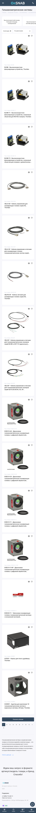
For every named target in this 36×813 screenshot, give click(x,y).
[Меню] (3, 3)
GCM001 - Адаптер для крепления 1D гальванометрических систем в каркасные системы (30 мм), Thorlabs (17, 706)
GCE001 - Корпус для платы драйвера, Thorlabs (17, 659)
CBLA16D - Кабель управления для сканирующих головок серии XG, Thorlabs (16, 205)
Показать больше (18, 719)
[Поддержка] (33, 3)
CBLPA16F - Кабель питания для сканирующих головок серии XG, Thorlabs (15, 296)
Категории (7, 31)
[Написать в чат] (32, 804)
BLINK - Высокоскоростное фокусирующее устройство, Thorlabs (16, 68)
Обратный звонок (7, 798)
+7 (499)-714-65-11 (7, 796)
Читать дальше (7, 755)
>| (3, 727)
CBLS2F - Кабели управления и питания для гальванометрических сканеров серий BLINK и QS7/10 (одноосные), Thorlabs (17, 342)
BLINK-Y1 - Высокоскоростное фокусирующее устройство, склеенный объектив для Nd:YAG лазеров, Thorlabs (17, 114)
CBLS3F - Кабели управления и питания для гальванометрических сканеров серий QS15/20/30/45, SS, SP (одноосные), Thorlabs (17, 388)
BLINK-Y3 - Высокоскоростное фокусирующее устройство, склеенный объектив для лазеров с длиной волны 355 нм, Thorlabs (17, 160)
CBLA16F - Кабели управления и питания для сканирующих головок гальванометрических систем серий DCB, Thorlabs (18, 251)
